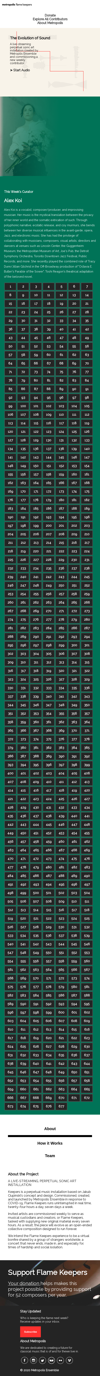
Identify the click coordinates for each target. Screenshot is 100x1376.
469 (87, 850)
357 (87, 713)
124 (61, 432)
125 (74, 432)
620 (49, 1038)
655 (48, 1081)
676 (49, 1106)
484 (10, 876)
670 (61, 1098)
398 (74, 765)
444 (36, 824)
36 (10, 329)
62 (74, 355)
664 (74, 1089)
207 (48, 534)
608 (74, 1021)
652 (10, 1081)
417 (48, 790)
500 (36, 893)
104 (74, 406)
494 (49, 884)
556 (36, 961)
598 (36, 1012)
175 (86, 491)
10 (36, 295)
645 (10, 1072)
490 (87, 876)
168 (87, 483)
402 (36, 773)
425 (61, 799)
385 (87, 748)
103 (61, 406)
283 (36, 628)
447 (74, 824)
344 (10, 705)
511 (87, 901)
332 (36, 688)
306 (61, 654)
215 (61, 543)
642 (61, 1064)
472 (36, 859)
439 (61, 816)
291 (48, 637)
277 (48, 619)
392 (87, 756)
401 (23, 773)
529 (48, 927)
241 (35, 577)
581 (86, 987)
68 (61, 363)
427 (87, 799)
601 (74, 1012)
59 (36, 355)
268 (23, 611)
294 (87, 637)
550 (48, 953)
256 (48, 594)
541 (23, 944)
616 (87, 1029)
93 (23, 397)
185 (35, 508)
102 (48, 406)
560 (87, 961)
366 (23, 730)
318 (35, 671)
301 (86, 645)
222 (61, 551)
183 (10, 508)
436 (23, 816)
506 (23, 901)
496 (74, 884)
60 (49, 355)
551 (61, 953)
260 (10, 602)
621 (61, 1038)
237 (74, 568)
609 (87, 1021)
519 (10, 918)
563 (36, 970)
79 (23, 380)
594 (74, 1004)
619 (36, 1038)
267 (10, 611)
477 (10, 867)
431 (48, 807)
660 (23, 1089)
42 (87, 329)
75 (61, 372)
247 (23, 585)
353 (36, 713)
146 (74, 457)
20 (74, 303)
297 (36, 645)
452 (48, 833)
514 (35, 910)
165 (48, 483)
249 (49, 585)
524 (74, 918)
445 (49, 824)
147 (86, 457)
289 (23, 637)
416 (36, 790)
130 (48, 440)
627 (48, 1046)
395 (36, 765)
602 (87, 1012)
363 (74, 722)
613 (48, 1029)
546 (87, 944)
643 (74, 1064)
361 (48, 722)
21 (86, 303)
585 (48, 995)
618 (23, 1038)
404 (61, 773)
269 (36, 611)
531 (74, 927)
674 (23, 1106)
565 (61, 970)
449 (10, 833)
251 (74, 585)
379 (10, 748)
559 (74, 961)
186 (48, 508)
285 (61, 628)
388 (36, 756)
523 (61, 918)
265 (74, 602)
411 (61, 782)
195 (74, 517)
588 (87, 995)
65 (23, 363)
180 (61, 500)
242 (48, 577)
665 (87, 1089)
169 (10, 491)
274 (10, 619)
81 (48, 380)
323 (10, 679)
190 (10, 517)
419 (74, 790)
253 (10, 594)
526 (10, 927)
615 (74, 1029)
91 (87, 389)
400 (10, 773)
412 (74, 782)
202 (74, 526)
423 (36, 799)
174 (74, 491)
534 (23, 935)
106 (10, 414)
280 (87, 619)
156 (23, 474)
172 (48, 491)
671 (74, 1098)
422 (23, 799)
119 (86, 423)
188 (74, 508)
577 (36, 987)
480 (49, 867)
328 (74, 679)
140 (87, 449)
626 (36, 1046)
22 (10, 312)
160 (74, 474)
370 (74, 730)
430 (36, 807)
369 (61, 730)
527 (23, 927)
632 (23, 1055)
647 (36, 1072)
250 (61, 585)
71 (10, 372)
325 (36, 679)
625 (23, 1046)
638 (10, 1064)
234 (36, 568)
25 (48, 312)
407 (10, 782)
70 (87, 363)
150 (35, 466)
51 (23, 346)
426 (74, 799)
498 (10, 893)
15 (10, 303)
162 (10, 483)
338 (23, 696)
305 (48, 654)
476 (87, 859)
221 (48, 551)
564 (49, 970)
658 (87, 1081)
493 (36, 884)
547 (10, 953)
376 (61, 739)
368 (49, 730)
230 (74, 560)
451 (35, 833)
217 (86, 543)
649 (61, 1072)
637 (87, 1055)
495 (61, 884)
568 (10, 978)
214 (48, 543)
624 (10, 1046)
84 (87, 380)
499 (23, 893)
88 (49, 389)
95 (49, 397)
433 (74, 807)
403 (49, 773)
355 (61, 713)
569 (23, 978)
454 (74, 833)
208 (61, 534)
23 (23, 312)
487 (49, 876)
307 (74, 654)
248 (36, 585)
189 (87, 508)
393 (10, 765)
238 (87, 568)
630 (87, 1046)
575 (10, 987)
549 (36, 953)
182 (86, 500)
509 (61, 901)
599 (49, 1012)
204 (10, 534)
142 (23, 457)
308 (87, 654)
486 (36, 876)
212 (23, 543)
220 (36, 551)
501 (48, 893)
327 (61, 679)
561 (10, 970)
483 (87, 867)
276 (36, 619)
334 (61, 688)
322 (87, 671)
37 (23, 329)
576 (23, 987)
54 (61, 346)
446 (61, 824)
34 (74, 321)
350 (87, 705)
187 (61, 508)
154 (86, 466)
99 (10, 406)
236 (61, 568)
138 (61, 449)
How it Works (50, 1143)
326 (48, 679)
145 (61, 457)
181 (74, 500)
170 (23, 491)
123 (48, 432)
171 (36, 491)
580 (74, 987)
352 (23, 713)
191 (23, 517)
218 (10, 551)
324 (23, 679)
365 (10, 730)
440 (74, 816)
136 (35, 449)
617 (10, 1038)
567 (87, 970)
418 (61, 790)
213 (35, 543)
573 (74, 978)
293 (74, 637)
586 (61, 995)
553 (87, 953)
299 (61, 645)
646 (23, 1072)
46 (49, 338)
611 (23, 1029)
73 (36, 372)
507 (36, 901)
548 (23, 953)
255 (36, 594)
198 (23, 526)
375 (48, 739)
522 (48, 918)
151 (48, 466)
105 (86, 406)
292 (61, 637)
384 (74, 748)
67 (49, 363)
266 (87, 602)
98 (87, 397)
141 (10, 457)
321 (74, 671)
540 (10, 944)
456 (10, 842)
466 (49, 850)
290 (36, 637)
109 (48, 414)
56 (87, 346)
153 (74, 466)
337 (10, 696)
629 (74, 1046)
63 (87, 355)
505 (10, 901)
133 (86, 440)
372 (10, 739)
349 (74, 705)
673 (10, 1106)
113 (10, 423)
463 (10, 850)
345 (23, 705)
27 (74, 312)
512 (10, 910)
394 (23, 765)
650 (74, 1072)
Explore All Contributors (50, 19)
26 (61, 312)
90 (74, 389)
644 (87, 1064)
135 (23, 449)
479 (36, 867)
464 (23, 850)
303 (23, 654)
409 (36, 782)
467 (61, 850)
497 (87, 884)
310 (23, 662)
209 (74, 534)
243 (61, 577)
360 (36, 722)
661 (36, 1089)
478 (23, 867)
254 (23, 594)
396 (49, 765)
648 (49, 1072)
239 (10, 577)
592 (48, 1004)
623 (87, 1038)
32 (48, 321)
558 (61, 961)
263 (48, 602)
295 (10, 645)
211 (10, 543)
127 (10, 440)
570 (36, 978)
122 (35, 432)
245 (87, 577)
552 (74, 953)
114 (23, 423)
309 (10, 662)
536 (48, 935)
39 (49, 329)
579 (61, 987)
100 (23, 406)
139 (74, 449)
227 (36, 560)
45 (36, 338)
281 (10, 628)
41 (74, 329)
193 (48, 517)
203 (87, 526)
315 (86, 662)
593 (61, 1004)
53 (48, 346)
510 (74, 901)
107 (23, 414)
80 (36, 380)
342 (74, 696)
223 (74, 551)
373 (23, 739)
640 (36, 1064)
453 (61, 833)
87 (36, 389)
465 (36, 850)
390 (61, 756)
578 (48, 987)
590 (23, 1004)
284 (49, 628)
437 (36, 816)
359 (23, 722)
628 (61, 1046)
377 (74, 739)
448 (87, 824)
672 (87, 1098)
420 (87, 790)
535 (36, 935)
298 (49, 645)
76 (74, 372)
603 (10, 1021)
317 (23, 671)
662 (49, 1089)
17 (35, 303)
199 (36, 526)
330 (10, 688)
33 (61, 321)
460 (61, 842)
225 (10, 560)
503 (74, 893)
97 (74, 397)
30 (23, 321)
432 (61, 807)
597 (23, 1012)
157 (35, 474)
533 (10, 935)
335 (74, 688)
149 (23, 466)
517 (74, 910)
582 (10, 995)
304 (36, 654)
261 (23, 602)
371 (86, 730)
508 (49, 901)
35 (87, 321)
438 (49, 816)
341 (61, 696)
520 (23, 918)
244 (74, 577)
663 (61, 1089)
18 (48, 303)
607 (61, 1021)
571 (48, 978)
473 (48, 859)
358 (10, 722)
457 (23, 842)
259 (87, 594)
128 (23, 440)
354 (48, 713)
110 (61, 414)
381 (35, 748)
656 (61, 1081)
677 (61, 1106)
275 (23, 619)
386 (10, 756)
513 (23, 910)
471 (23, 859)
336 (87, 688)
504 (87, 893)
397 (61, 765)
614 (61, 1029)
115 (36, 423)
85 (10, 389)
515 (48, 910)
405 (74, 773)
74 (48, 372)
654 (36, 1081)
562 (23, 970)
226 (23, 560)
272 (74, 611)
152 (61, 466)
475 (74, 859)
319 (48, 671)
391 (74, 756)
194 (61, 517)
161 (86, 474)
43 (10, 338)
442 (10, 824)
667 (23, 1098)
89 (61, 389)
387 (23, 756)
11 (48, 295)
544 (61, 944)
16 (23, 303)
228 (48, 560)
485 (23, 876)
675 (36, 1106)
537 (61, 935)
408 (23, 782)
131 (61, 440)
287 (87, 628)
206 (36, 534)
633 (36, 1055)
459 (49, 842)
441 (87, 816)
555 (23, 961)
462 (87, 842)
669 (49, 1098)
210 (86, 534)
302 (10, 654)
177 (23, 500)
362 (61, 722)
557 (48, 961)
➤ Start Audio (20, 70)
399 (87, 765)
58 (23, 355)
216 (74, 543)
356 (74, 713)
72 (23, 372)
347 (48, 705)
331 (23, 688)
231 (86, 560)
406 (87, 773)
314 (74, 662)
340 (49, 696)
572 (61, 978)
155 (10, 474)
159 (61, 474)
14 (87, 295)
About (50, 1129)
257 (61, 594)
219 (23, 551)
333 (48, 688)
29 (10, 321)
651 (86, 1072)
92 (10, 397)
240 (23, 577)
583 (23, 995)
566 (74, 970)
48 (74, 338)
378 (87, 739)
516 (61, 910)
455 (87, 833)
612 (35, 1029)
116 (48, 423)
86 (23, 389)
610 (10, 1029)
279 (74, 619)
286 (74, 628)
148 (10, 466)
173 (61, 491)
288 (10, 637)
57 (10, 355)
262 (36, 602)
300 (74, 645)
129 (35, 440)
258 (74, 594)
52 (36, 346)
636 (74, 1055)
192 (35, 517)
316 (10, 671)
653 (23, 1081)
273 (87, 611)
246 (10, 585)
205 (23, 534)
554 (10, 961)
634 (49, 1055)
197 (10, 526)
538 (74, 935)
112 (87, 414)
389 (49, 756)
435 (10, 816)
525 (87, 918)
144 (48, 457)
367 (36, 730)
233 (23, 568)
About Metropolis (50, 23)
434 (87, 807)
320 (61, 671)
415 (23, 790)
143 (35, 457)
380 (23, 748)
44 (23, 338)
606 (49, 1021)
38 (36, 329)
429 (23, 807)
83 (74, 380)
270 (48, 611)
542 (36, 944)
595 (87, 1004)
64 (10, 363)
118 (74, 423)
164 (36, 483)
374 (36, 739)
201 (61, 526)
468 (74, 850)
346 (36, 705)
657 (74, 1081)
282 (23, 628)
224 (87, 551)
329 (87, 679)
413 (86, 782)
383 (61, 748)
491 (10, 884)
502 (61, 893)
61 (61, 355)
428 (10, 807)
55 (74, 346)
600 (61, 1012)
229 (61, 560)
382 (48, 748)
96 (61, 397)
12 (61, 295)
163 (23, 483)
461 (74, 842)
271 (61, 611)
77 (87, 372)
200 (49, 526)
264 (61, 602)
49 (87, 338)
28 (87, 312)
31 (35, 321)
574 (87, 978)
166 (61, 483)
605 (36, 1021)
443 (23, 824)
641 (48, 1064)
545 (74, 944)
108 (36, 414)
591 (35, 1004)
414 (10, 790)
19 (61, 303)
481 (61, 867)
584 (36, 995)
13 (74, 295)
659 (10, 1089)
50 (10, 346)
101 (35, 406)
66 (36, 363)
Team (50, 1156)
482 (74, 867)
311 (36, 662)
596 (10, 1012)
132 (74, 440)
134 (10, 449)
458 (36, 842)
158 (48, 474)
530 (61, 927)
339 (36, 696)
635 (61, 1055)
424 (49, 799)
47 (61, 338)
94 (36, 397)
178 (35, 500)
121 (23, 432)
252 (87, 585)
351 (10, 713)
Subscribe (30, 1331)
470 (10, 859)
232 (10, 568)
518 (86, 910)
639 (23, 1064)
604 (23, 1021)
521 (35, 918)
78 (10, 380)
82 (61, 380)
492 (23, 884)
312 (48, 662)
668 (36, 1098)
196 (87, 517)
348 (61, 705)
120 (10, 432)
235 (48, 568)
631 (10, 1055)
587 (74, 995)
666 (10, 1098)
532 (87, 927)
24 (36, 312)
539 (87, 935)
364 (87, 722)
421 (10, 799)
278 (61, 619)
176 (10, 500)
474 (61, 859)
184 (23, 508)
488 (61, 876)
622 (74, 1038)
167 (74, 483)
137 (48, 449)
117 (61, 423)
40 (61, 329)
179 (48, 500)
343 (87, 696)
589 (10, 1004)
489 (74, 876)
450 (23, 833)
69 (74, 363)
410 (48, 782)
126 (86, 432)
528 (36, 927)
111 (74, 414)
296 (23, 645)
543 (48, 944)
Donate (50, 15)
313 (61, 662)
